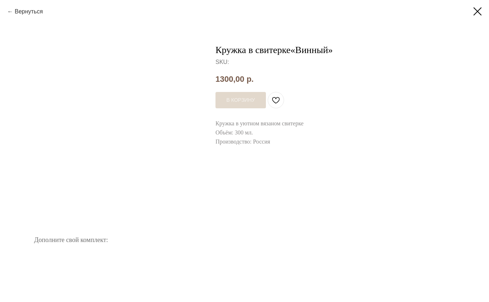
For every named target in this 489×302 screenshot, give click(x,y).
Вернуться (29, 11)
